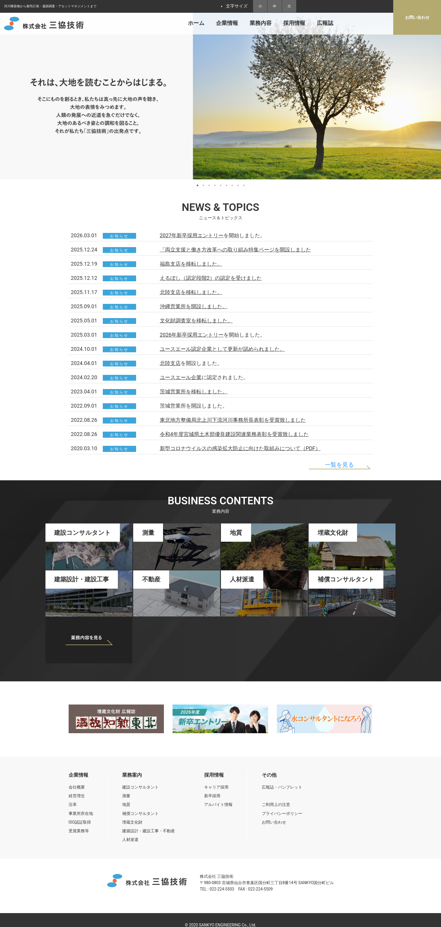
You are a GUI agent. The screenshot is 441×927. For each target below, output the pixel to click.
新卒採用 (212, 795)
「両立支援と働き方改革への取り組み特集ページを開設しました (235, 250)
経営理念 (77, 795)
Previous (7, 100)
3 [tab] (209, 185)
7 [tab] (232, 185)
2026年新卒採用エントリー (192, 335)
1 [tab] (197, 185)
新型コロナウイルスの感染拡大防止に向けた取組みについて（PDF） (240, 448)
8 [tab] (238, 185)
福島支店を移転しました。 (191, 264)
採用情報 (294, 23)
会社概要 (77, 787)
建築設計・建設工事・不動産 (148, 831)
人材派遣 (130, 839)
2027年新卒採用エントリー (192, 235)
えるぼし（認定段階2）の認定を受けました (211, 278)
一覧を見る (339, 464)
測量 (126, 795)
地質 (126, 804)
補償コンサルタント (140, 813)
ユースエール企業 (181, 377)
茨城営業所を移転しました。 (194, 391)
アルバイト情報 (218, 804)
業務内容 (261, 23)
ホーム (196, 23)
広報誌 (325, 23)
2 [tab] (203, 185)
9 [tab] (244, 185)
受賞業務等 (79, 831)
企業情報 (227, 23)
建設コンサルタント (140, 787)
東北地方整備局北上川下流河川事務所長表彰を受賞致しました (233, 420)
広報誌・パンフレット (282, 787)
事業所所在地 (81, 813)
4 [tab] (215, 185)
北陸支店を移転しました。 (191, 292)
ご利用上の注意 (276, 804)
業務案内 (132, 775)
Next (434, 100)
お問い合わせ (274, 822)
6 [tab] (226, 185)
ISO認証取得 (80, 822)
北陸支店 (170, 363)
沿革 (73, 804)
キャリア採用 (216, 787)
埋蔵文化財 (132, 822)
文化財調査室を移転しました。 (196, 320)
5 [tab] (221, 185)
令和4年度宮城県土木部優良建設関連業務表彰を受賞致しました (234, 434)
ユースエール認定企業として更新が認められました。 (222, 349)
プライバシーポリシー (282, 813)
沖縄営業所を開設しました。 (194, 306)
